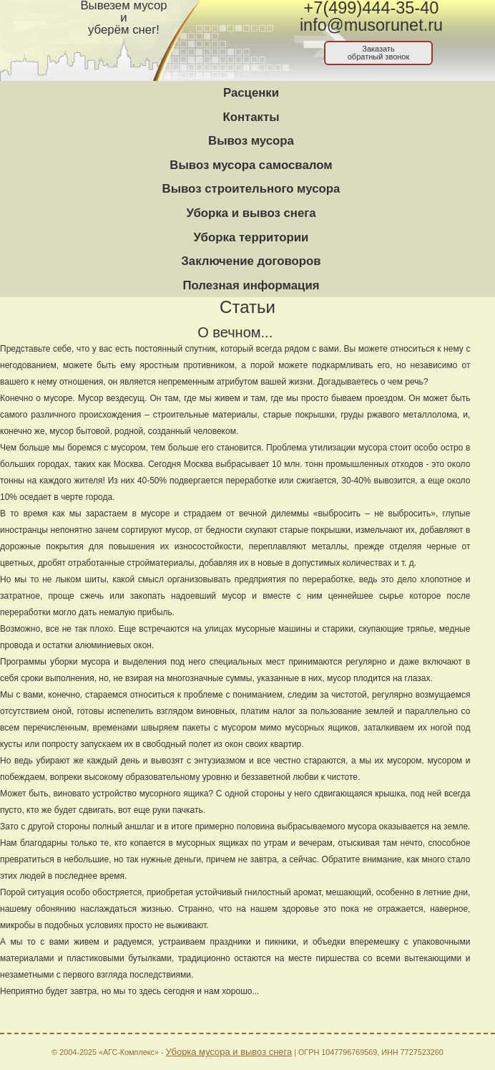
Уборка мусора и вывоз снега (229, 1051)
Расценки (251, 93)
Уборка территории (251, 237)
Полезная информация (250, 285)
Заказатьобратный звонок (379, 52)
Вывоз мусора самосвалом (251, 165)
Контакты (250, 117)
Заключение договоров (250, 261)
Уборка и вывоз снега (250, 213)
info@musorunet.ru (371, 25)
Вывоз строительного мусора (251, 189)
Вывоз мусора (251, 141)
